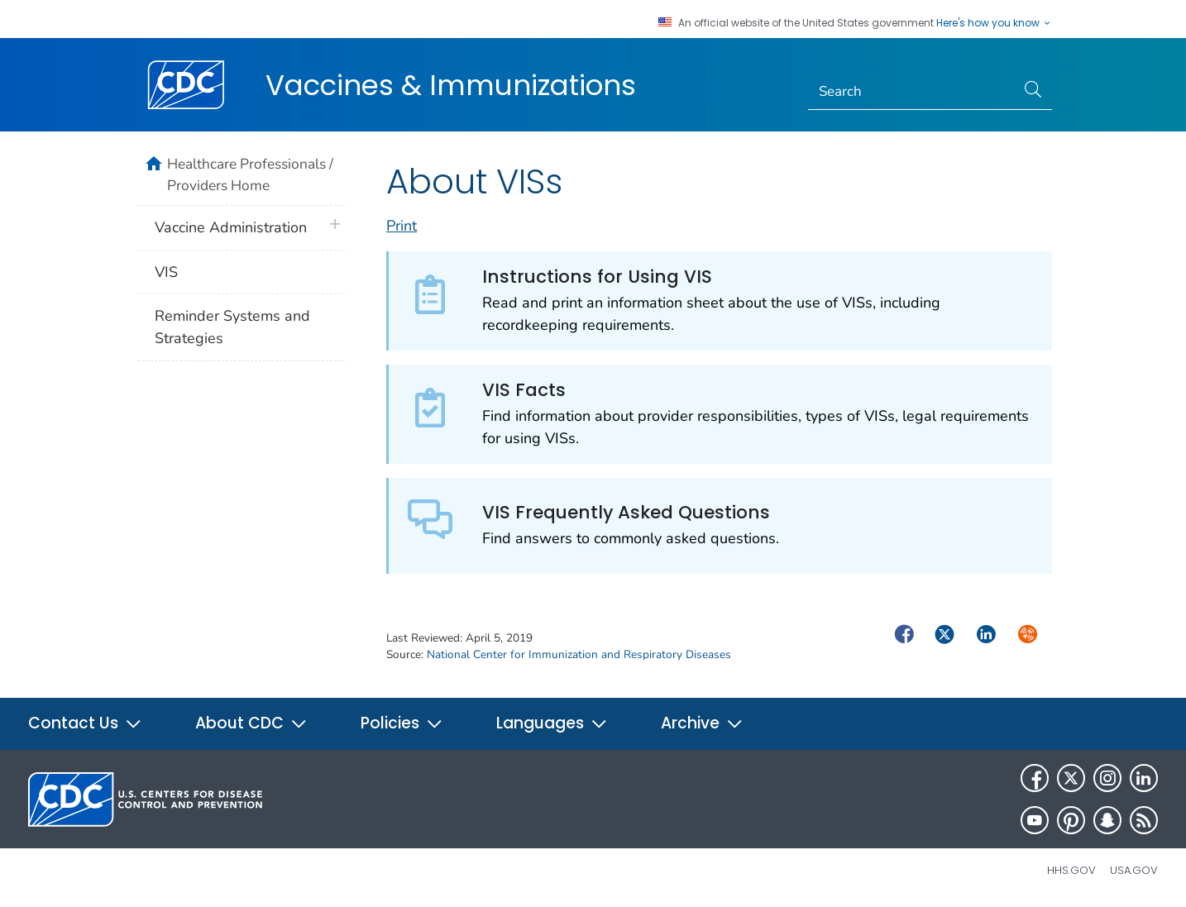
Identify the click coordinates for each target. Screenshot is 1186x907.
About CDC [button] (251, 723)
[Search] (912, 92)
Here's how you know (994, 23)
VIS (166, 272)
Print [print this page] (401, 226)
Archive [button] (702, 723)
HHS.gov (1071, 870)
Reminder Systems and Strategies (232, 327)
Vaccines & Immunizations (450, 85)
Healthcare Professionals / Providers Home (250, 174)
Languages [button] (552, 723)
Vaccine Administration (231, 227)
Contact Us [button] (85, 723)
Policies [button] (402, 723)
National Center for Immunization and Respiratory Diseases (579, 654)
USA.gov (1134, 870)
